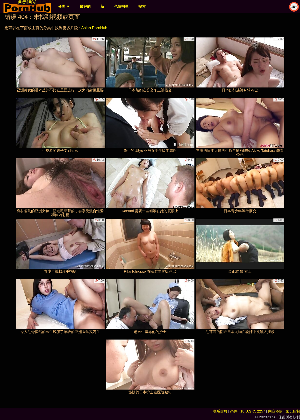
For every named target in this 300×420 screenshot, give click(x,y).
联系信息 (220, 411)
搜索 (142, 6)
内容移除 (275, 411)
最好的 (85, 6)
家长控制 (293, 411)
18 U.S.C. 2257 (252, 411)
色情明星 (121, 6)
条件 (233, 411)
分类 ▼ (64, 6)
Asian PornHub (94, 28)
